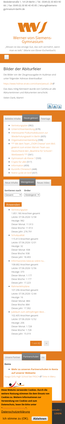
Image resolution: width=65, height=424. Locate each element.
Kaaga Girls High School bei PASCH (23, 376)
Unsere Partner (12, 357)
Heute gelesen (31, 118)
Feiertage (45, 118)
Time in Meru (48, 376)
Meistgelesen (27, 182)
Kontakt (55, 409)
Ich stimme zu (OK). (16, 418)
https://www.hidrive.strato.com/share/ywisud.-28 (28, 83)
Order (27, 190)
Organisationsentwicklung (24, 140)
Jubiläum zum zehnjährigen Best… (28, 311)
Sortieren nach (13, 190)
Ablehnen (39, 418)
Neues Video (43, 182)
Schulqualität (17, 235)
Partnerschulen (31, 355)
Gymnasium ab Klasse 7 (23, 158)
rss (43, 357)
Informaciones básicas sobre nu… (28, 260)
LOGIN (58, 413)
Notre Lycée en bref (21, 172)
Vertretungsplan (19, 125)
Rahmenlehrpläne (20, 286)
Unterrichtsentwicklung (23, 129)
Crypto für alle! (18, 161)
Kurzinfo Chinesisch (21, 169)
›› (46, 343)
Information (17, 165)
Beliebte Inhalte (13, 118)
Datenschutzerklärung (13, 408)
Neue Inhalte (11, 182)
